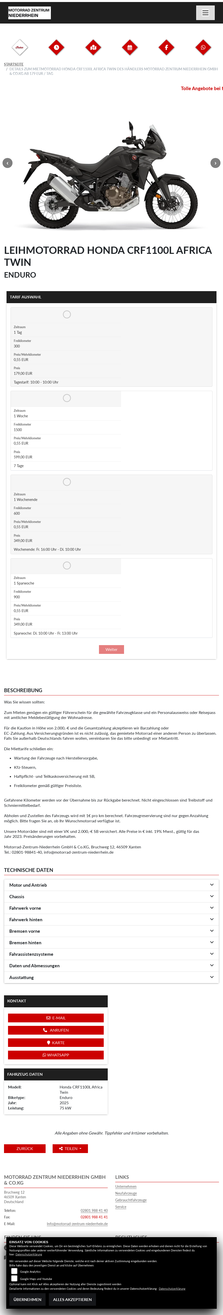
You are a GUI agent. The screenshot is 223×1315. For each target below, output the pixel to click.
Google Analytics (30, 1271)
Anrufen (56, 1030)
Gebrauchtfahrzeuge (131, 1200)
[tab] (111, 885)
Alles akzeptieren (72, 1299)
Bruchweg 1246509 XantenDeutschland (15, 1197)
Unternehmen (126, 1186)
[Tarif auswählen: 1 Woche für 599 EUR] (66, 398)
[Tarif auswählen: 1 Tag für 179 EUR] (66, 314)
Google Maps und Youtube (36, 1278)
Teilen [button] (68, 1148)
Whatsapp (56, 1054)
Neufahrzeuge (126, 1193)
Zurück (25, 1148)
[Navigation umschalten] (205, 13)
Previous (8, 163)
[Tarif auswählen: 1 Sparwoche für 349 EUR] (66, 565)
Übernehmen (27, 1299)
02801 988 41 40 (94, 1210)
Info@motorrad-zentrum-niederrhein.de (77, 1224)
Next (215, 163)
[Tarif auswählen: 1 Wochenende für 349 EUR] (66, 482)
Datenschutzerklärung (29, 1254)
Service (120, 1207)
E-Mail (56, 1017)
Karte (56, 1042)
